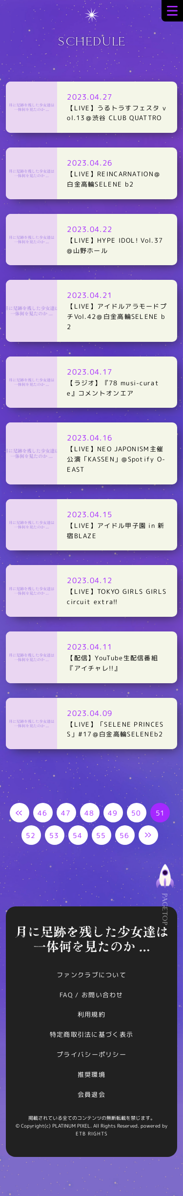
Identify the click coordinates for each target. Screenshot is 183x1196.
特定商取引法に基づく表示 (92, 1034)
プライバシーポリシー (91, 1054)
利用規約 (91, 1014)
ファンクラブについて (91, 974)
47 (66, 813)
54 (78, 835)
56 (125, 835)
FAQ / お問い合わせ (91, 994)
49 (113, 813)
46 (43, 813)
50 (136, 813)
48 (89, 813)
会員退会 (91, 1094)
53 (54, 835)
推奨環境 (91, 1074)
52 (31, 835)
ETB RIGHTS (92, 1133)
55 (101, 835)
